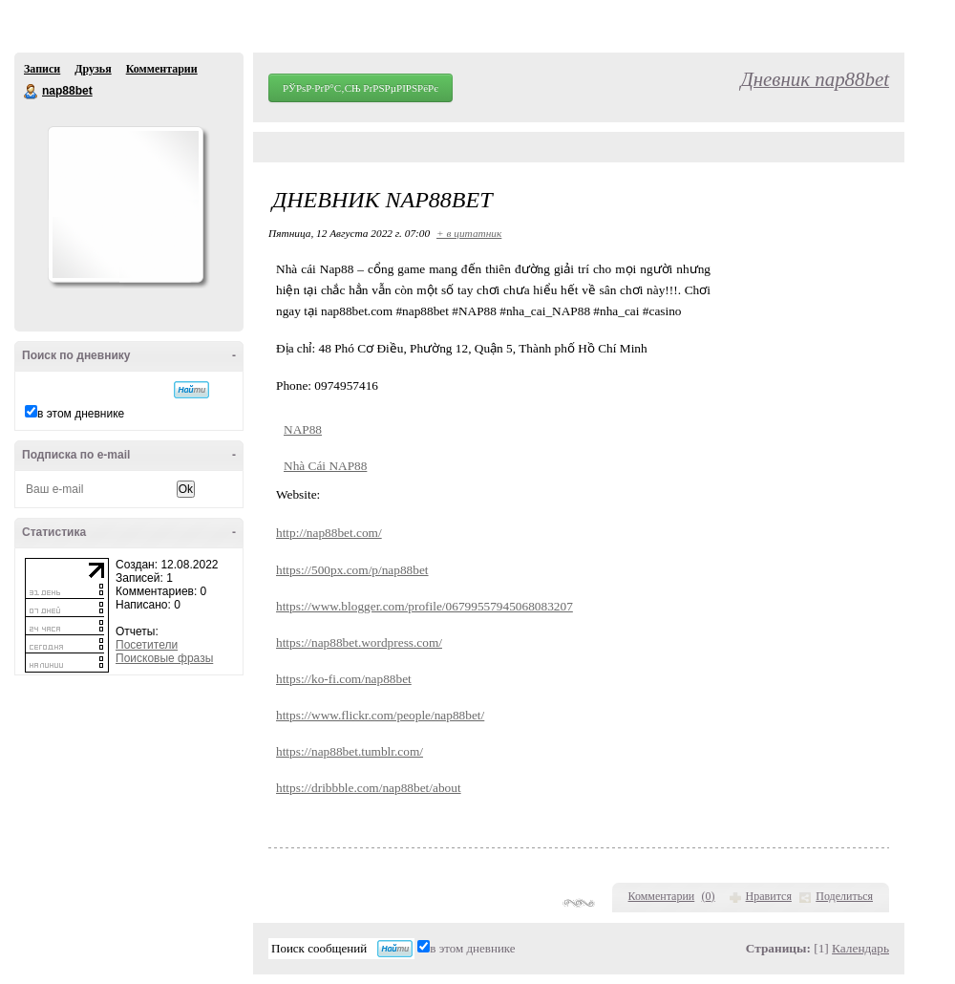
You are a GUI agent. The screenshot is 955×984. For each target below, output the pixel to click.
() (708, 896)
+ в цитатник (468, 233)
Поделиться (844, 896)
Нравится (769, 896)
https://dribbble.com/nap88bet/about (368, 788)
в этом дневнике (80, 413)
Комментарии (162, 68)
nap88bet (31, 91)
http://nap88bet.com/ (329, 532)
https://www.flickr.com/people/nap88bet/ (380, 715)
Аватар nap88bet (125, 204)
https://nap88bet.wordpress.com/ (359, 642)
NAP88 (303, 429)
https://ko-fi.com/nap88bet (344, 679)
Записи (42, 68)
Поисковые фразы (164, 658)
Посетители (147, 645)
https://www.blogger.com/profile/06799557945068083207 (424, 606)
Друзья (92, 68)
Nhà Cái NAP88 (325, 466)
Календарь (860, 948)
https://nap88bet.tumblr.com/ (349, 751)
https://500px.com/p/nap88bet (352, 570)
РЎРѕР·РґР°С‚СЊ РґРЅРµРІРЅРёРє (360, 88)
